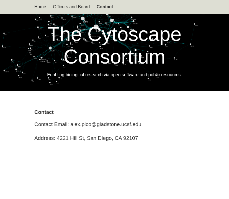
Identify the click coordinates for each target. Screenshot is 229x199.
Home (40, 6)
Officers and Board (71, 6)
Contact (105, 6)
